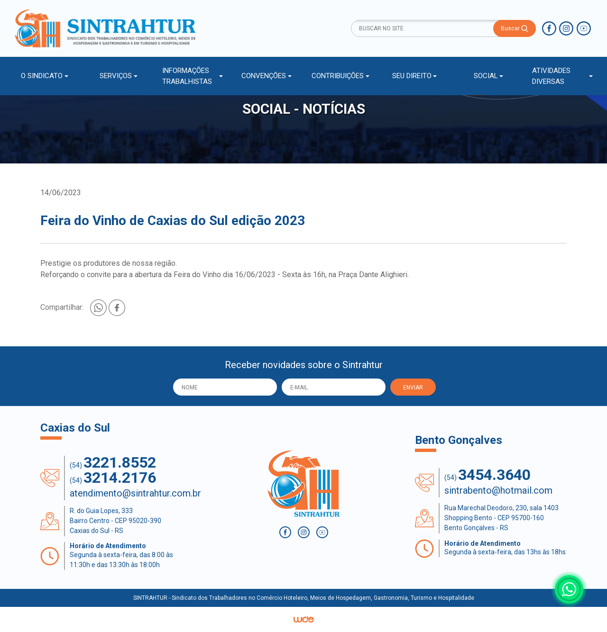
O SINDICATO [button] (42, 76)
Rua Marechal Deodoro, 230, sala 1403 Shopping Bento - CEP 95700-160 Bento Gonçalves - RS (501, 518)
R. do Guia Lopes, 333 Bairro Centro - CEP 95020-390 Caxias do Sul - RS (115, 520)
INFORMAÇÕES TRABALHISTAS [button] (187, 76)
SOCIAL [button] (486, 76)
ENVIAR (413, 387)
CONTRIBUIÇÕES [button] (338, 76)
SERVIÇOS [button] (116, 76)
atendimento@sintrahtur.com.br (135, 493)
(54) (113, 462)
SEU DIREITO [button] (412, 76)
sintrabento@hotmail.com (498, 490)
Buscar (514, 28)
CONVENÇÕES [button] (263, 76)
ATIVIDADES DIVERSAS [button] (551, 76)
